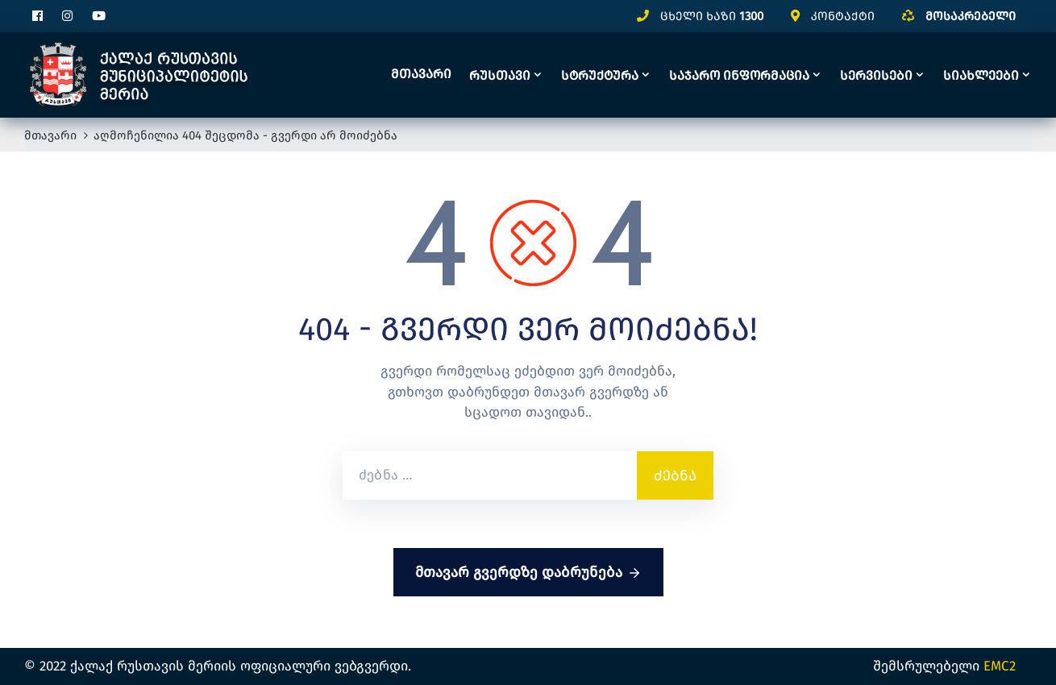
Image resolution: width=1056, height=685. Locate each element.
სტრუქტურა (599, 75)
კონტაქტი (843, 16)
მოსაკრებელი (970, 16)
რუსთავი (499, 75)
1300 (751, 16)
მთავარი (421, 73)
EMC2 (999, 666)
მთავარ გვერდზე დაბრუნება (528, 573)
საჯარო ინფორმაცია (739, 75)
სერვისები (876, 75)
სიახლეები (981, 75)
